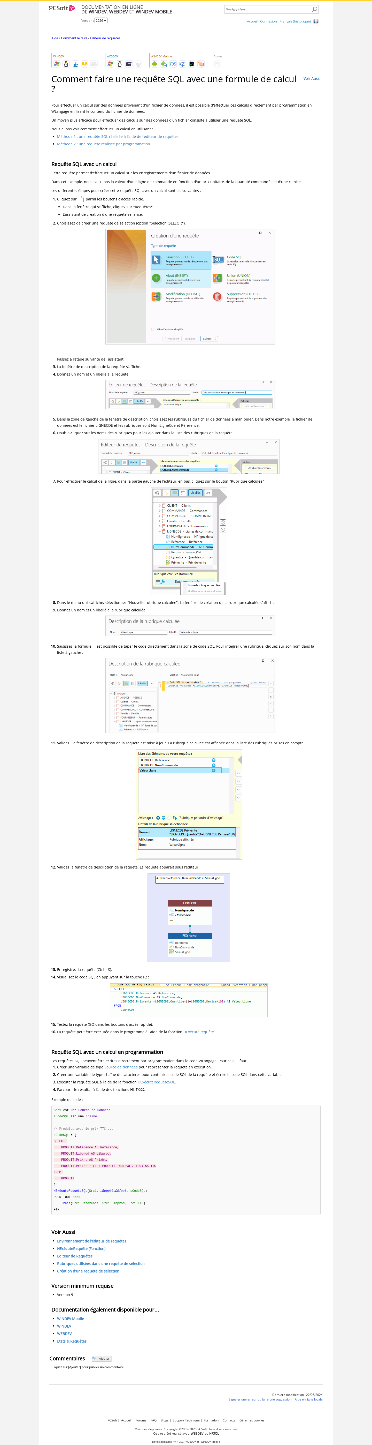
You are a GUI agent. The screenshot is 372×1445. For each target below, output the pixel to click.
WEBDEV (64, 1337)
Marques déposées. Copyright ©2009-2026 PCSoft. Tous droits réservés (186, 1429)
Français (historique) (295, 21)
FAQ (154, 1420)
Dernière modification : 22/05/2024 (297, 1399)
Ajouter (101, 1362)
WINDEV (64, 1330)
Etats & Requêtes (72, 1345)
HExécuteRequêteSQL (156, 1082)
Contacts (229, 1420)
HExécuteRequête (198, 1031)
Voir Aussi (312, 78)
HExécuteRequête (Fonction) (81, 1252)
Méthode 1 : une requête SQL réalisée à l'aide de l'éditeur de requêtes (118, 136)
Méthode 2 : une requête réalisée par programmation (103, 143)
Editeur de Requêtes (74, 1260)
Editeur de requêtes (105, 38)
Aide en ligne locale (309, 1403)
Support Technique (186, 1420)
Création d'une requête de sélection (88, 1275)
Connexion (268, 21)
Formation (211, 1420)
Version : (88, 20)
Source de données (121, 1067)
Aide (54, 38)
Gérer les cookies (252, 1420)
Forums (141, 1420)
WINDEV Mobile (70, 1322)
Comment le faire (74, 38)
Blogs (165, 1420)
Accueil (252, 21)
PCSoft (112, 1420)
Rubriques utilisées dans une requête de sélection (101, 1267)
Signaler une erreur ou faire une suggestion (260, 1403)
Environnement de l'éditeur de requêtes (91, 1245)
